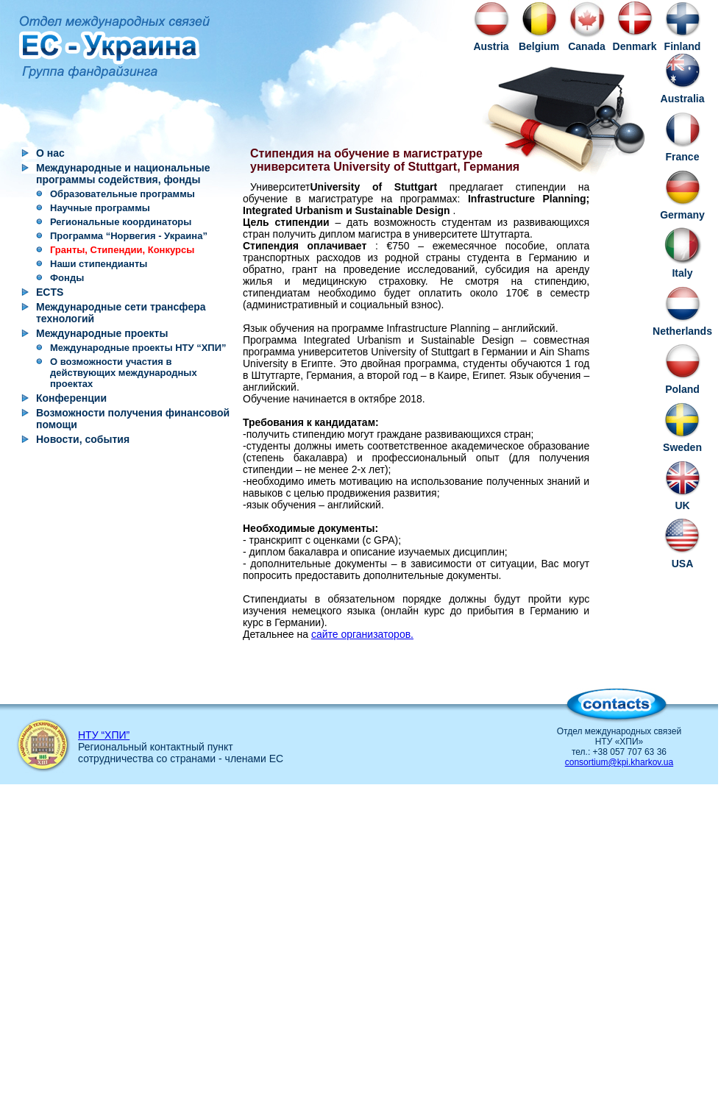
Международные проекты (102, 333)
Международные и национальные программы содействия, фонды (123, 173)
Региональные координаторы (120, 221)
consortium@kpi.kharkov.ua (619, 762)
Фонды (67, 277)
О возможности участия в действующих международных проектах (123, 372)
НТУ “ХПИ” (103, 735)
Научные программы (100, 207)
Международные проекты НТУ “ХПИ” (138, 347)
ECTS (49, 292)
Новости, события (82, 439)
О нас (50, 153)
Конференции (71, 398)
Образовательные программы (122, 193)
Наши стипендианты (98, 263)
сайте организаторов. (362, 634)
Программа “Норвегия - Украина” (128, 235)
